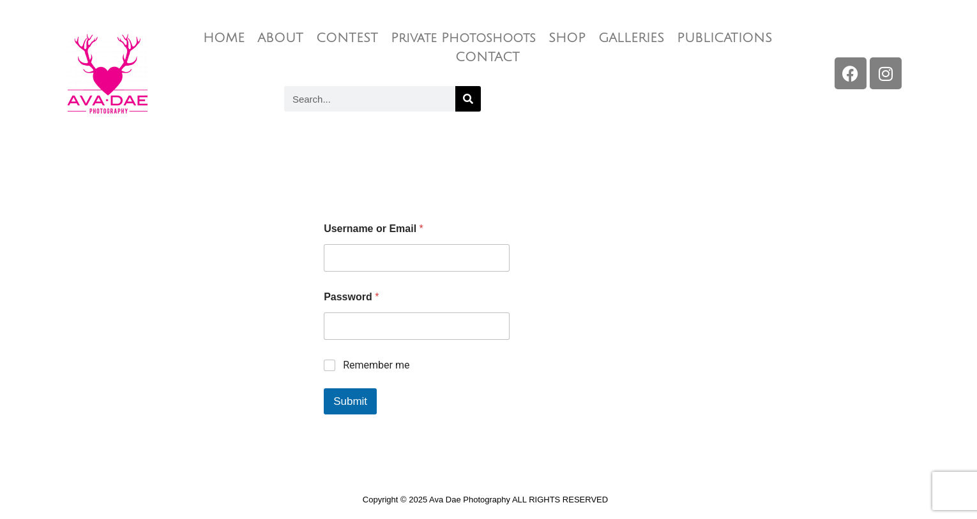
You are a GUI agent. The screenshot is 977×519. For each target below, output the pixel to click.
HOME (224, 38)
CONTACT (487, 57)
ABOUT (280, 38)
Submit (350, 401)
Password (351, 296)
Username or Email (373, 228)
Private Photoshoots (463, 38)
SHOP (567, 38)
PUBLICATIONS (724, 38)
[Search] (468, 99)
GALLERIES (631, 38)
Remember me (376, 365)
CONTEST (347, 38)
